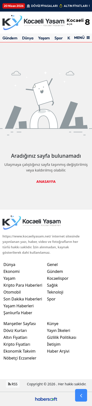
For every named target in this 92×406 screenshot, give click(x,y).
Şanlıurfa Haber (17, 312)
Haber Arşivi (58, 351)
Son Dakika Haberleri (22, 299)
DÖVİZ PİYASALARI (44, 6)
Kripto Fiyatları (16, 344)
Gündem (9, 37)
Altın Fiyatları (15, 337)
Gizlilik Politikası (61, 337)
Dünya (27, 37)
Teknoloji (55, 292)
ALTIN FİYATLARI (76, 6)
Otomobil (12, 292)
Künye (53, 323)
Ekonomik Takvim (19, 351)
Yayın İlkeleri (58, 330)
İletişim (54, 344)
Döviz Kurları (15, 330)
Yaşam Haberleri (18, 306)
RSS (13, 384)
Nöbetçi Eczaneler (19, 358)
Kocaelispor (57, 278)
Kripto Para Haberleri (22, 285)
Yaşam (44, 37)
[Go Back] (81, 395)
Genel (52, 264)
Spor (58, 37)
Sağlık (52, 285)
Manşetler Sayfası (19, 323)
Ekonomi (11, 271)
